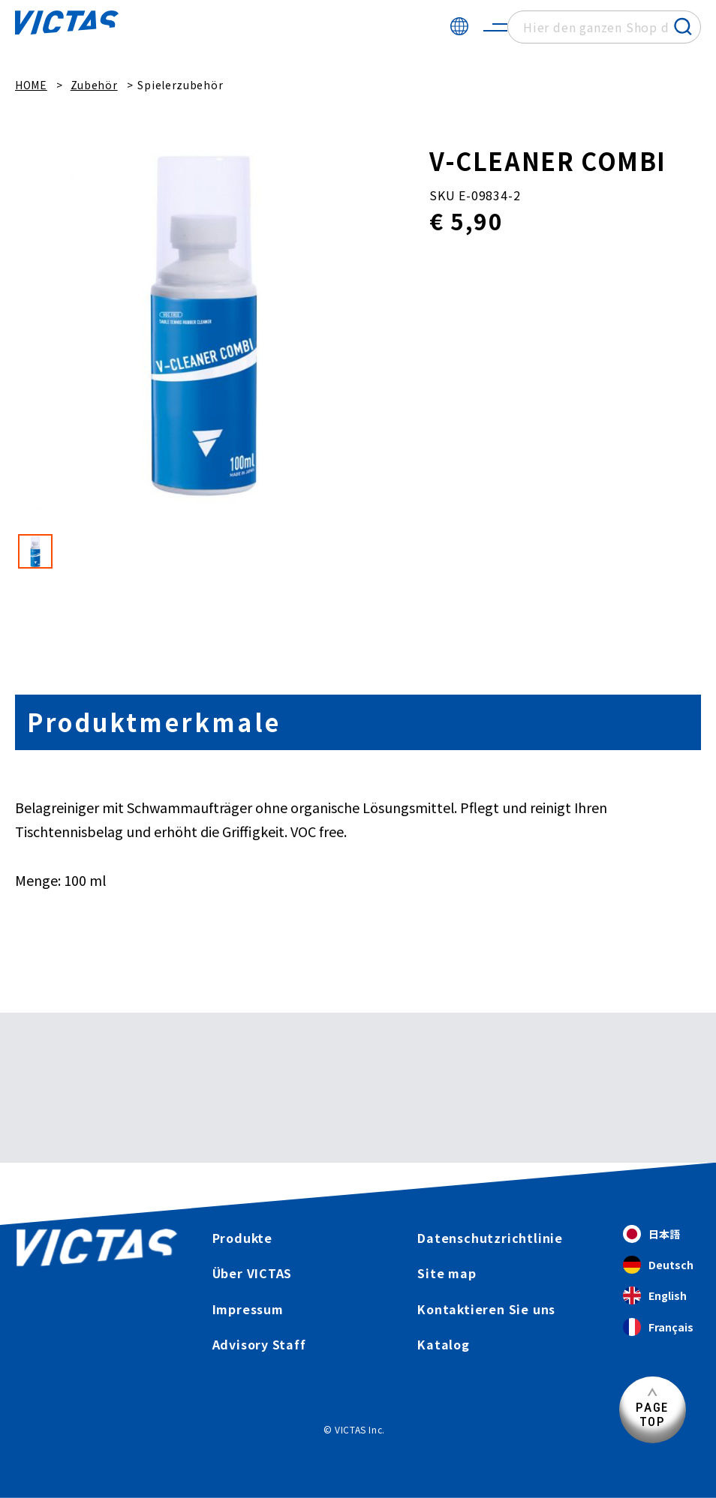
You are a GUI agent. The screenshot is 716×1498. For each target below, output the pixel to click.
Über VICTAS (252, 1273)
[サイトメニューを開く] (495, 27)
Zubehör (94, 84)
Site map (446, 1273)
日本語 (651, 1234)
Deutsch (658, 1265)
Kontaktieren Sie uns (486, 1309)
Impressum (247, 1309)
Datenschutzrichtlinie (490, 1238)
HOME (31, 84)
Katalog (443, 1344)
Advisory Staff (258, 1344)
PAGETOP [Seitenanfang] (652, 1414)
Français (658, 1327)
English (655, 1295)
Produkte (242, 1238)
